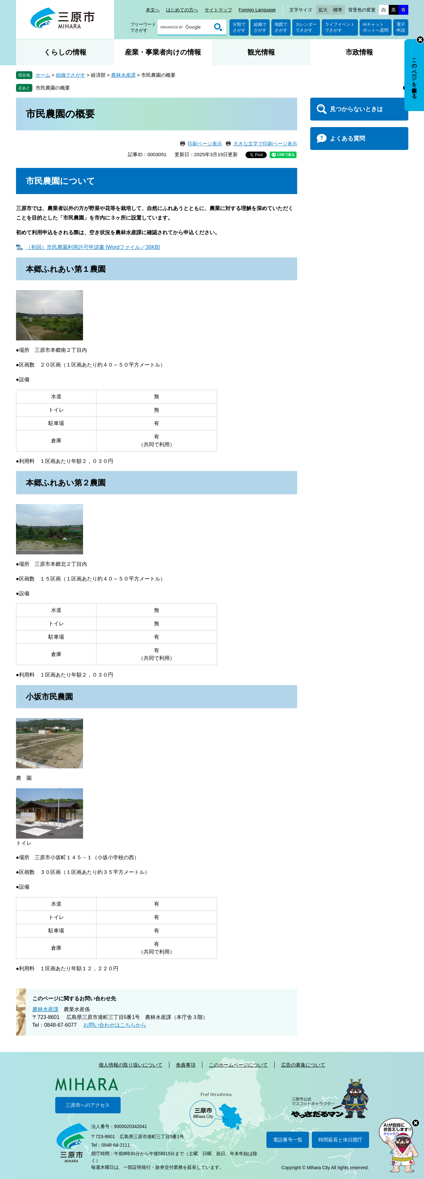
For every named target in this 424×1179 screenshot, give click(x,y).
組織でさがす (260, 27)
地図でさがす (281, 27)
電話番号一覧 (287, 1139)
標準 (337, 9)
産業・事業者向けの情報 (163, 52)
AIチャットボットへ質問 (375, 27)
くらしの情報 (65, 52)
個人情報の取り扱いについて (130, 1065)
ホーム (43, 75)
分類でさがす (239, 27)
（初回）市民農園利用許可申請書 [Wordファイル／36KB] (93, 247)
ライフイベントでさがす (340, 27)
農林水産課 (123, 75)
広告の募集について (303, 1065)
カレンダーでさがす (306, 27)
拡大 (323, 9)
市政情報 (359, 52)
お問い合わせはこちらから (114, 1025)
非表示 (420, 39)
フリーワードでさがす (143, 27)
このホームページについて (238, 1065)
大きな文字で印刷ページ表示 (265, 143)
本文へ (153, 9)
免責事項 (185, 1065)
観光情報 (261, 52)
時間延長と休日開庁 (340, 1139)
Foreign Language (257, 9)
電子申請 (401, 27)
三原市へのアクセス (88, 1105)
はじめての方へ (182, 9)
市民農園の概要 (53, 87)
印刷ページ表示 (205, 143)
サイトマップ (218, 9)
